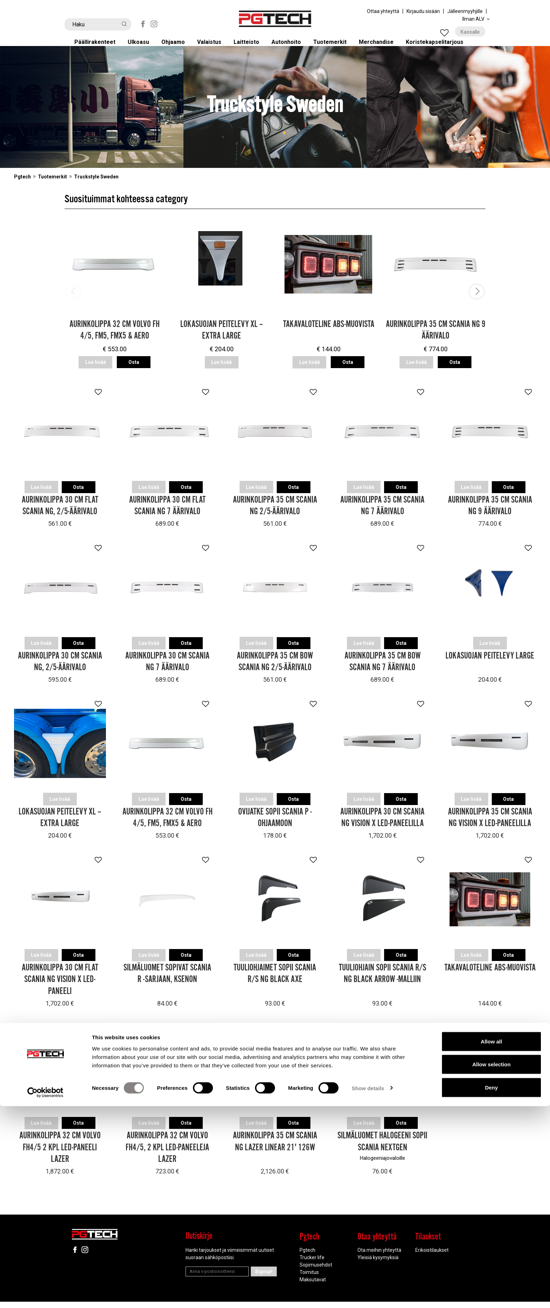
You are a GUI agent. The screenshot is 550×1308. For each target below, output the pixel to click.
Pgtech (22, 187)
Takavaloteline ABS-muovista (328, 335)
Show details (368, 1290)
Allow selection (491, 1266)
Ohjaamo (177, 46)
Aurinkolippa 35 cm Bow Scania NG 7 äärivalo (382, 669)
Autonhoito (291, 46)
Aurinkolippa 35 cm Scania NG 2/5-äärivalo (275, 513)
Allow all (491, 1243)
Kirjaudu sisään (423, 11)
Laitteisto (251, 46)
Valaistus (213, 46)
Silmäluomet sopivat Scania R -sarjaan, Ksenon (167, 980)
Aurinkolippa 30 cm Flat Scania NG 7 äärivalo (167, 513)
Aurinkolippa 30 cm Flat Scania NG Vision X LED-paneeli (60, 986)
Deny (491, 1289)
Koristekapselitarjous (443, 46)
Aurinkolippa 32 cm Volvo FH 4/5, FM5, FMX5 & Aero (114, 341)
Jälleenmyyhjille (465, 11)
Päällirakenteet (98, 46)
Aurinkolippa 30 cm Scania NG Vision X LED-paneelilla (382, 825)
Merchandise (383, 46)
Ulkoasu (142, 46)
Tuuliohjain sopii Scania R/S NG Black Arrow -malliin (382, 980)
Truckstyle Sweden (96, 187)
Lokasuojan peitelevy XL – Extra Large (221, 341)
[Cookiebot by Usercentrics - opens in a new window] (45, 1294)
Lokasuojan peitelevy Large (489, 663)
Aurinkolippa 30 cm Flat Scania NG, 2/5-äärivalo (60, 513)
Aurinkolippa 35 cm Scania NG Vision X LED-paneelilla (490, 825)
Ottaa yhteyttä (383, 11)
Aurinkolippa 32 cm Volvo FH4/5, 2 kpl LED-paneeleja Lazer (167, 1153)
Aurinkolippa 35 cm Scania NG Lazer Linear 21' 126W (275, 1147)
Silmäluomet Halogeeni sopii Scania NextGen (382, 1147)
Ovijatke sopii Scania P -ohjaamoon (275, 825)
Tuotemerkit (336, 46)
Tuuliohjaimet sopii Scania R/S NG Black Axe (275, 980)
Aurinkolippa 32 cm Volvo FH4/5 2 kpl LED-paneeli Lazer (60, 1153)
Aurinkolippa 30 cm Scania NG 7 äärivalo (167, 669)
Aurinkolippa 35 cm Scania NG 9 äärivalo (435, 341)
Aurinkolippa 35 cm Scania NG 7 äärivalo (382, 513)
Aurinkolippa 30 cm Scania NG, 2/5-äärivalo (60, 669)
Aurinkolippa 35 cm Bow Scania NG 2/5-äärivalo (275, 669)
